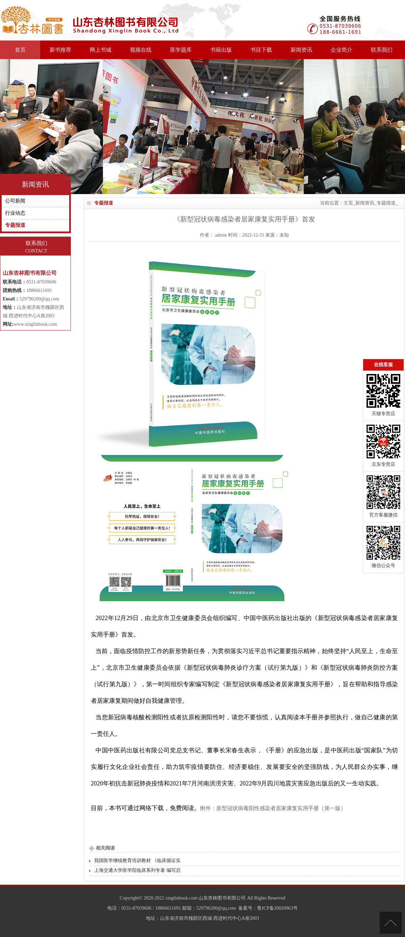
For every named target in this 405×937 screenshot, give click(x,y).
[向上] (391, 923)
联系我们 (382, 50)
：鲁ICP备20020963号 (275, 908)
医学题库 (181, 50)
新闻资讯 (301, 50)
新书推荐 (60, 50)
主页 (348, 203)
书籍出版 (221, 50)
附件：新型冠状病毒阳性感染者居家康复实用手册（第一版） (273, 808)
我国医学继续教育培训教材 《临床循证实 (137, 860)
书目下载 (261, 50)
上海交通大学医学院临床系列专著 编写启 (137, 870)
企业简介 (341, 50)
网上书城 (100, 50)
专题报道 (386, 203)
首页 (20, 50)
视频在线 (141, 50)
